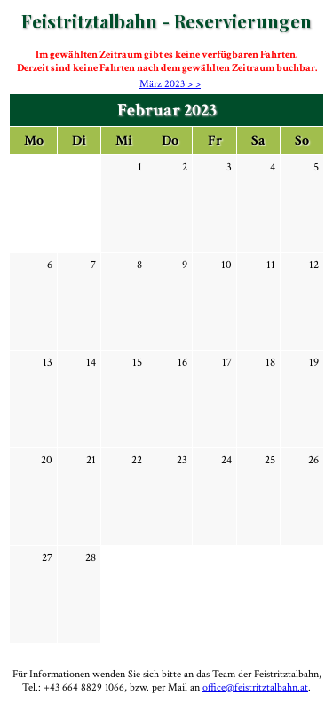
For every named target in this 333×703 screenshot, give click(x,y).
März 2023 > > (170, 84)
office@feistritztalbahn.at (255, 687)
